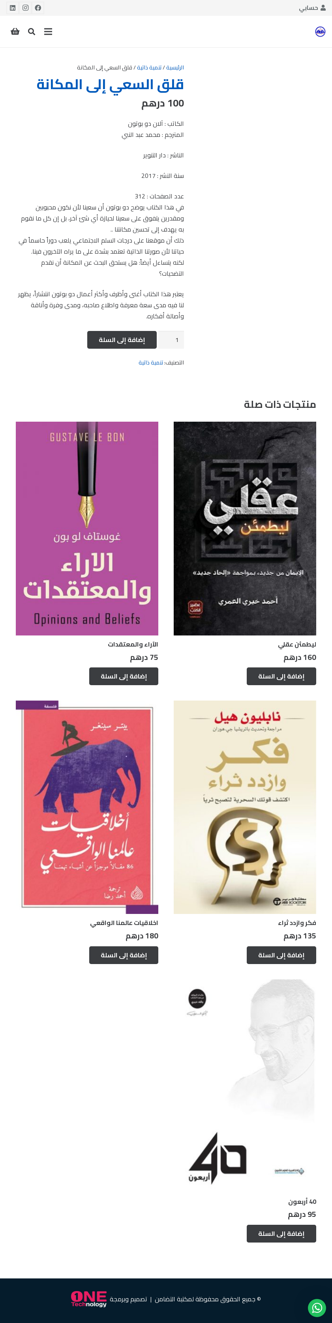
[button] (31, 32)
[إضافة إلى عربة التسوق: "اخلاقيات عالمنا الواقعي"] (124, 955)
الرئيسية (175, 67)
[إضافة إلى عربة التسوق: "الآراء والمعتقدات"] (124, 676)
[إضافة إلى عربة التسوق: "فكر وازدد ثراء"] (281, 955)
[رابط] (320, 31)
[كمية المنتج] (171, 340)
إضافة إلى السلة (122, 340)
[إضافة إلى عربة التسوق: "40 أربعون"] (281, 1234)
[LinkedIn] (12, 8)
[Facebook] (38, 8)
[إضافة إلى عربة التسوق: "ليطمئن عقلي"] (281, 676)
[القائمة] (48, 31)
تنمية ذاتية (149, 67)
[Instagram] (25, 8)
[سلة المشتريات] (15, 31)
